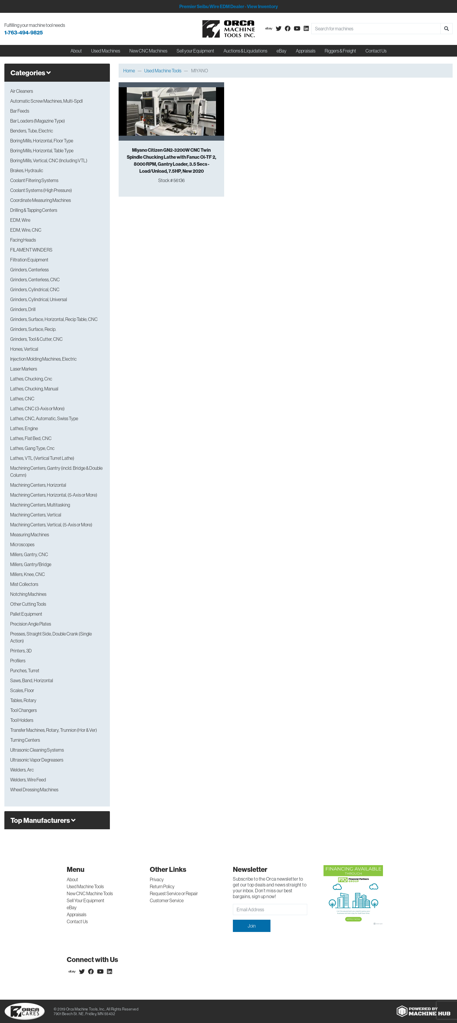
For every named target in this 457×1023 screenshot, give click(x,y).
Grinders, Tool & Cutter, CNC (36, 339)
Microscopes (22, 544)
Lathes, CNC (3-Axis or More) (37, 408)
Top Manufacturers (42, 820)
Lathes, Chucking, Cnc (31, 379)
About (72, 879)
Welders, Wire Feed (28, 780)
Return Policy (162, 886)
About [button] (76, 51)
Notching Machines (28, 594)
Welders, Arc (22, 770)
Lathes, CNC (22, 398)
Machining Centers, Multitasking (40, 505)
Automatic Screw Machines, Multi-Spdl (46, 101)
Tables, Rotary (23, 700)
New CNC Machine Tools (90, 893)
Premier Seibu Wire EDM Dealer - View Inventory (228, 6)
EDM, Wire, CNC (25, 230)
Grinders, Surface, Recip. (33, 329)
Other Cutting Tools (28, 604)
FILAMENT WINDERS (31, 250)
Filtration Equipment (29, 260)
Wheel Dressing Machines (34, 789)
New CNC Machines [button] (148, 51)
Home (129, 71)
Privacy (157, 879)
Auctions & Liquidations (245, 51)
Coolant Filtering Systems (34, 180)
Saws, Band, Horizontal (31, 680)
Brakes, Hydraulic (26, 170)
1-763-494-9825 (23, 32)
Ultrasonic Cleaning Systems (37, 750)
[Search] (376, 28)
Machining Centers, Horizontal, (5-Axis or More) (53, 495)
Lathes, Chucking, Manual (34, 389)
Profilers (17, 661)
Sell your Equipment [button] (195, 51)
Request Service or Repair (174, 893)
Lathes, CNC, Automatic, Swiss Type (44, 418)
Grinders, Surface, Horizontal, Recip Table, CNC (54, 319)
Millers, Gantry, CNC (29, 554)
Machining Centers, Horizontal (38, 485)
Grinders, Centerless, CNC (35, 279)
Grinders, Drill (23, 309)
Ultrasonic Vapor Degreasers (36, 760)
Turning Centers (25, 740)
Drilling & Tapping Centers (33, 210)
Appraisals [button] (305, 51)
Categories (30, 72)
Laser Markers (23, 369)
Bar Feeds (19, 111)
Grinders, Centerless (29, 270)
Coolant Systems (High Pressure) (41, 190)
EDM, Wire (20, 220)
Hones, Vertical (24, 349)
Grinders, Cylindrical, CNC (34, 289)
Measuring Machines (29, 534)
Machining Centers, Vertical (35, 515)
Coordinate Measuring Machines (40, 200)
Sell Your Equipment (85, 900)
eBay (281, 51)
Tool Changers (23, 710)
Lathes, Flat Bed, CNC (31, 438)
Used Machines (105, 51)
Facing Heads (23, 240)
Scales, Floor (22, 690)
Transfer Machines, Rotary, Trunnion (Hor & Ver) (53, 730)
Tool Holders (21, 720)
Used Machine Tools (162, 71)
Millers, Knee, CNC (27, 574)
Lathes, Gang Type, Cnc (32, 448)
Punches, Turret (24, 670)
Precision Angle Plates (30, 624)
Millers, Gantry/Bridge (30, 564)
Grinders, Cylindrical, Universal (38, 299)
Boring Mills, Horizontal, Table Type (41, 150)
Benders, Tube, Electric (31, 131)
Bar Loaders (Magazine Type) (37, 121)
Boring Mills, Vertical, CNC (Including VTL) (48, 160)
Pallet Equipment (26, 614)
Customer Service (167, 900)
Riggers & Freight (340, 51)
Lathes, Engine (24, 428)
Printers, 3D (21, 651)
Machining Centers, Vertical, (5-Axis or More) (51, 525)
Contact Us (375, 51)
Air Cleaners (21, 91)
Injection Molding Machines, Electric (43, 359)
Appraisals (76, 914)
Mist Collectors (24, 584)
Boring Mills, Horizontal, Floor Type (41, 141)
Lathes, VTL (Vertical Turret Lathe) (42, 458)
